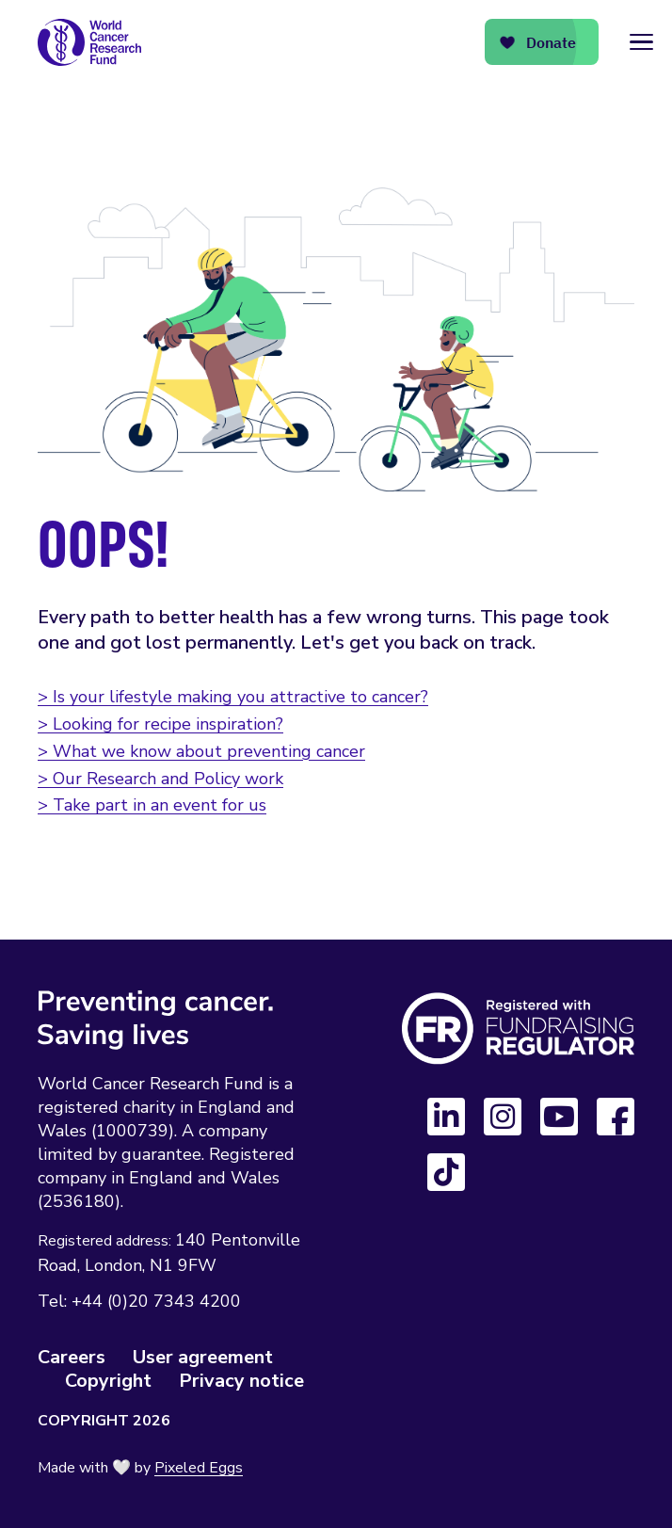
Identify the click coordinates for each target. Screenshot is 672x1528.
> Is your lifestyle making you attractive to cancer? (233, 696)
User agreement (203, 1357)
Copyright (108, 1380)
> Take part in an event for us (152, 805)
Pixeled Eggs (198, 1467)
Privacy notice (241, 1380)
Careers (71, 1357)
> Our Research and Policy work (160, 778)
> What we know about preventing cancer (201, 751)
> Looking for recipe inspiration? (160, 724)
